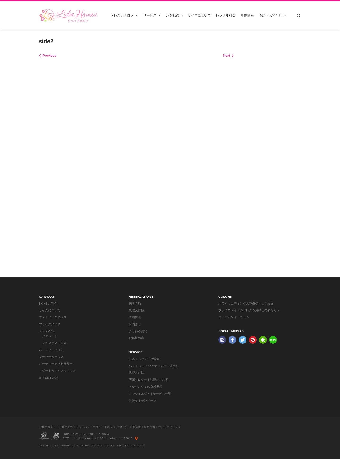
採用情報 (149, 426)
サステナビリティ (169, 426)
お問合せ (135, 324)
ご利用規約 (66, 426)
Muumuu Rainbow (96, 434)
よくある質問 (138, 331)
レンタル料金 (226, 15)
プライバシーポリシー (90, 426)
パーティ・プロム (51, 350)
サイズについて (199, 15)
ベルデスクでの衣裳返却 (145, 386)
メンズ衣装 (46, 331)
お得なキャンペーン (142, 400)
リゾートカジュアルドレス (57, 371)
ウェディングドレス (53, 317)
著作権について (117, 426)
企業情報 (135, 426)
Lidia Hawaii (72, 434)
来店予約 (135, 303)
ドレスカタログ (124, 15)
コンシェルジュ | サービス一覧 (150, 393)
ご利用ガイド (47, 426)
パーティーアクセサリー (56, 363)
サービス (152, 15)
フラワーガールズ (51, 357)
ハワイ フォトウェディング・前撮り (154, 366)
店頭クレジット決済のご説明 (149, 380)
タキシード (50, 336)
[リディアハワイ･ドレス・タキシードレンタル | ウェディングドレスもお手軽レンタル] (68, 15)
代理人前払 (136, 310)
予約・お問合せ (273, 15)
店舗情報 (247, 15)
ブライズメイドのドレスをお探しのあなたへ (249, 310)
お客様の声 (174, 15)
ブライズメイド (49, 324)
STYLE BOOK (48, 377)
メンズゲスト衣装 (54, 343)
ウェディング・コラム (233, 317)
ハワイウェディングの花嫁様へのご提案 (246, 303)
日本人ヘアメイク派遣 (144, 359)
